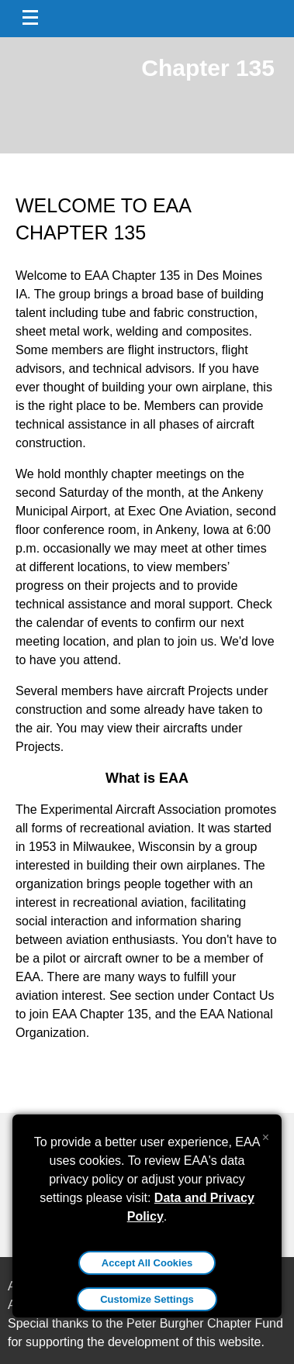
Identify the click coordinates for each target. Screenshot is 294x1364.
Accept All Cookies (147, 1263)
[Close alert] (265, 1134)
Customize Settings (147, 1299)
